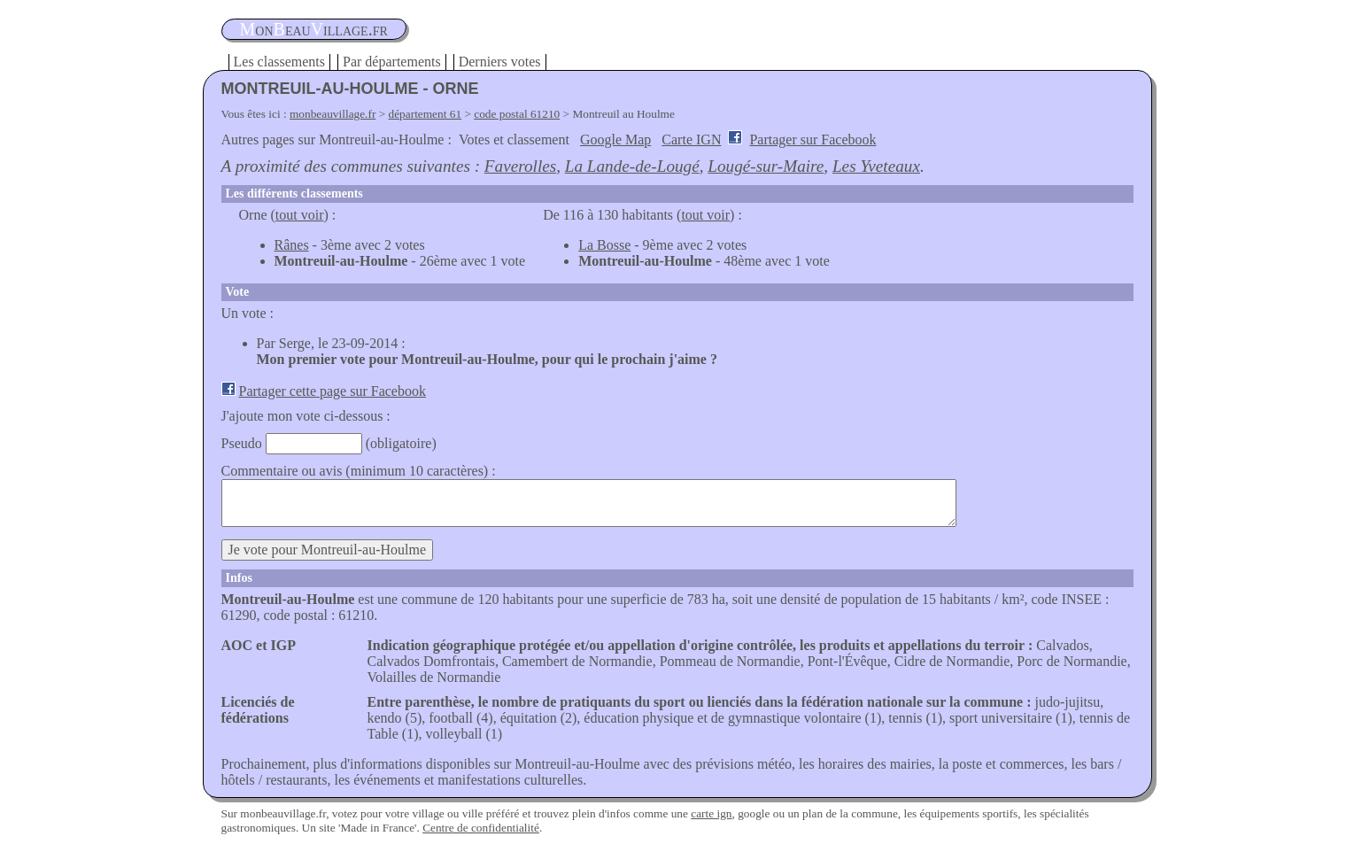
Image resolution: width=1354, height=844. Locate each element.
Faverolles (520, 166)
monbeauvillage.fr (332, 113)
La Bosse (604, 244)
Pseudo (241, 443)
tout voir (299, 214)
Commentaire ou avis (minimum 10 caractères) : (358, 470)
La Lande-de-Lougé (632, 166)
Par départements (392, 61)
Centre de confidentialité (480, 827)
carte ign (711, 813)
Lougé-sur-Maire (766, 166)
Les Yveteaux (876, 166)
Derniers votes (500, 61)
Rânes (292, 244)
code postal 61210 (517, 113)
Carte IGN (691, 139)
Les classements (280, 61)
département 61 (425, 113)
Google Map (615, 139)
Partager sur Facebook (812, 139)
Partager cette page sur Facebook (332, 391)
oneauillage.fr (314, 29)
